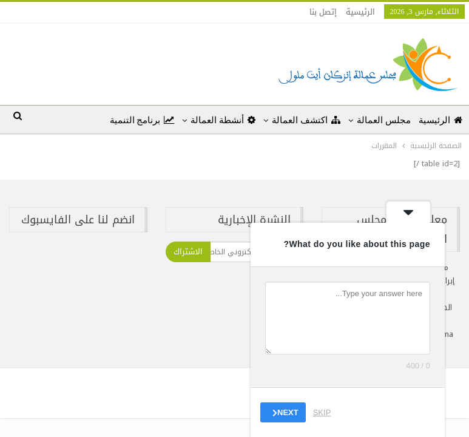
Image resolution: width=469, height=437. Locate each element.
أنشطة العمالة (223, 120)
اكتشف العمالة (306, 120)
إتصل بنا (323, 11)
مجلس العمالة (384, 120)
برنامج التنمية (142, 120)
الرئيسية (360, 11)
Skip (322, 412)
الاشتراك (188, 251)
